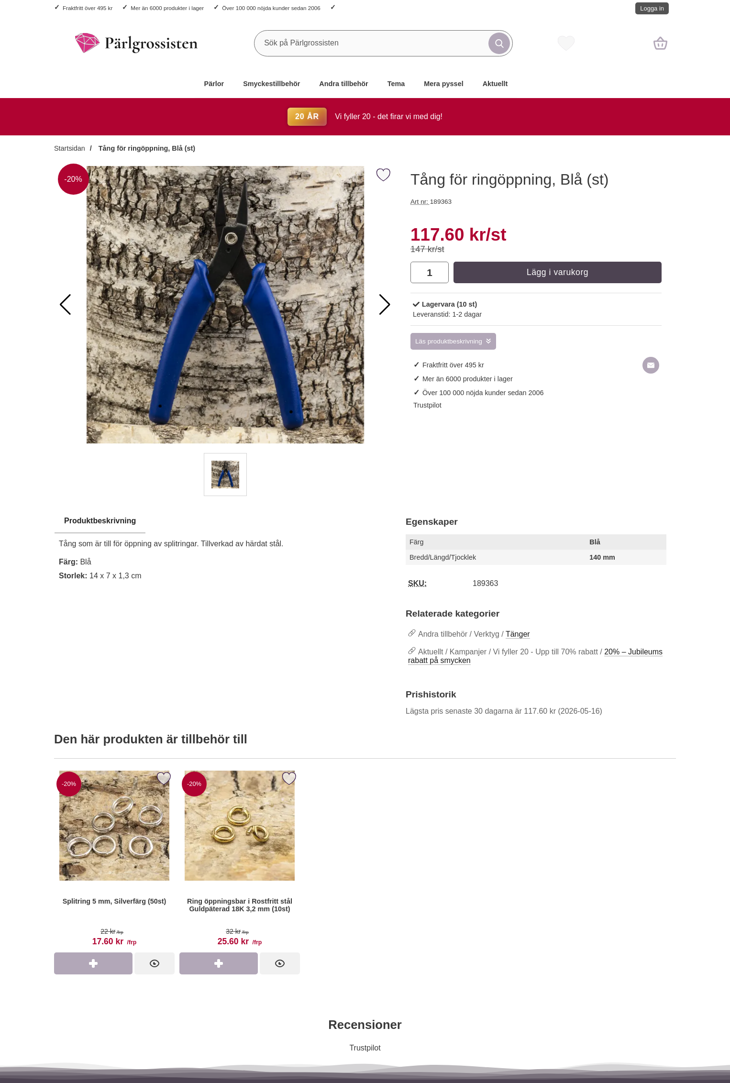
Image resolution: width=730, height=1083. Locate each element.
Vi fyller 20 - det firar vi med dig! (365, 116)
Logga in (652, 8)
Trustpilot (427, 405)
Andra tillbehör (343, 84)
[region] (225, 521)
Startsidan (69, 148)
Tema (396, 84)
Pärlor (214, 84)
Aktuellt (495, 84)
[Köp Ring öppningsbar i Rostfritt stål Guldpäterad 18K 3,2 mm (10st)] (218, 963)
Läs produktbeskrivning (448, 341)
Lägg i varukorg (557, 272)
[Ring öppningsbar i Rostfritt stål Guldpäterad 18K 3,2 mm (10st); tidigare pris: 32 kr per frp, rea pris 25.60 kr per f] (239, 860)
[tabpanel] (225, 551)
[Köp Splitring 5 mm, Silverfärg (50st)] (93, 963)
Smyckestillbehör (271, 84)
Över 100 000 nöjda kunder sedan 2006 (271, 8)
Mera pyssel (443, 84)
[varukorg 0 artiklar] (660, 43)
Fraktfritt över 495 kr (87, 8)
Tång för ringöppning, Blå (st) (146, 148)
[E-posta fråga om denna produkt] (650, 365)
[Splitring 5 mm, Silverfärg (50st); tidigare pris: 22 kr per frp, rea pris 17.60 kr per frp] (114, 860)
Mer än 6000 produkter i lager (167, 8)
